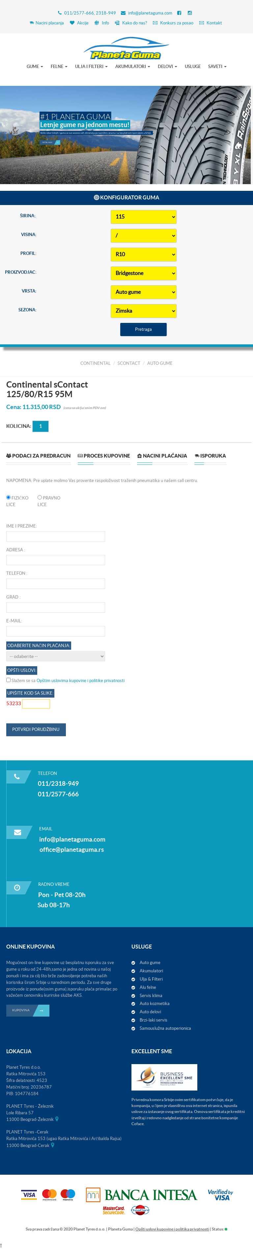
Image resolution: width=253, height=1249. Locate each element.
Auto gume (150, 962)
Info (102, 22)
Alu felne (148, 987)
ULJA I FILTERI (91, 66)
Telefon (15, 926)
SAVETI (217, 66)
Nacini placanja (46, 22)
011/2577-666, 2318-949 (90, 13)
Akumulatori (151, 970)
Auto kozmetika (155, 1003)
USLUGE (193, 66)
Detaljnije (51, 141)
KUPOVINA (30, 1011)
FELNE (59, 66)
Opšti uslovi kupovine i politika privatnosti (172, 1229)
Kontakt (210, 22)
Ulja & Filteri (151, 979)
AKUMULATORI (132, 66)
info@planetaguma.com (150, 13)
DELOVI (167, 66)
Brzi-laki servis (153, 1020)
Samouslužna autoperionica (165, 1028)
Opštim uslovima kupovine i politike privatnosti (81, 1034)
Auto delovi (150, 1011)
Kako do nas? (131, 22)
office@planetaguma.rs (72, 849)
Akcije (79, 22)
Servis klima (151, 995)
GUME (35, 66)
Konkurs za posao (173, 22)
